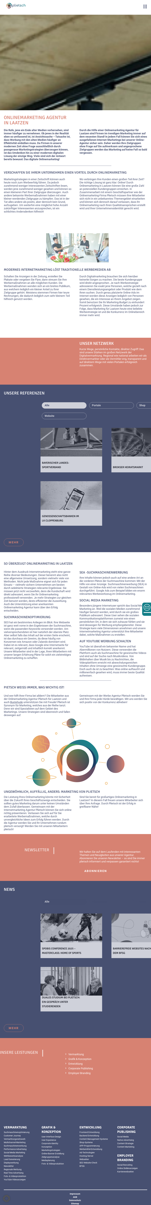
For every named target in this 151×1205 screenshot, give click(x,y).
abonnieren (95, 871)
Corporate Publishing (80, 1068)
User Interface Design (51, 1136)
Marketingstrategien (51, 1150)
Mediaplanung (48, 1160)
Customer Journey (12, 1135)
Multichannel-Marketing (15, 1142)
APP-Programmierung (89, 1146)
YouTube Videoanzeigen (15, 1179)
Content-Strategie (125, 1143)
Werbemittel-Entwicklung (90, 1149)
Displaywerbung (11, 1162)
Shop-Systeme (86, 1142)
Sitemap (75, 1203)
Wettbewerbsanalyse (13, 1156)
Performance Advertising (15, 1149)
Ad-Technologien (87, 1152)
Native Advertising (125, 1140)
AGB (75, 1197)
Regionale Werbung (13, 1169)
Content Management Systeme (93, 1139)
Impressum (75, 1194)
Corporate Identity (50, 1143)
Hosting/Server (86, 1156)
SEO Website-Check (88, 1162)
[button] (6, 1198)
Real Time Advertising (13, 1173)
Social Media (123, 1136)
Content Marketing (125, 1147)
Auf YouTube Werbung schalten (105, 641)
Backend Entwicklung (89, 1135)
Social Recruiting (124, 1165)
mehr (14, 542)
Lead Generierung (12, 1159)
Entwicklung (75, 1063)
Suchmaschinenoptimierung (27, 617)
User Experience (49, 1140)
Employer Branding (79, 1073)
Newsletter (114, 858)
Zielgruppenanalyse (50, 1157)
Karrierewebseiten (125, 1171)
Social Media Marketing (98, 600)
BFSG (82, 1166)
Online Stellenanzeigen (127, 1168)
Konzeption (47, 1147)
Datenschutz (75, 1200)
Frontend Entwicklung (89, 1132)
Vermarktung (76, 1054)
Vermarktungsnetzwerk (14, 1139)
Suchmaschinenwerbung (15, 1146)
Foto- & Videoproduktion (15, 1176)
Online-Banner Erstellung (53, 1153)
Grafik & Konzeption (79, 1059)
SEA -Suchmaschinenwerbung (103, 572)
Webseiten (84, 1159)
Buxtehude (16, 702)
